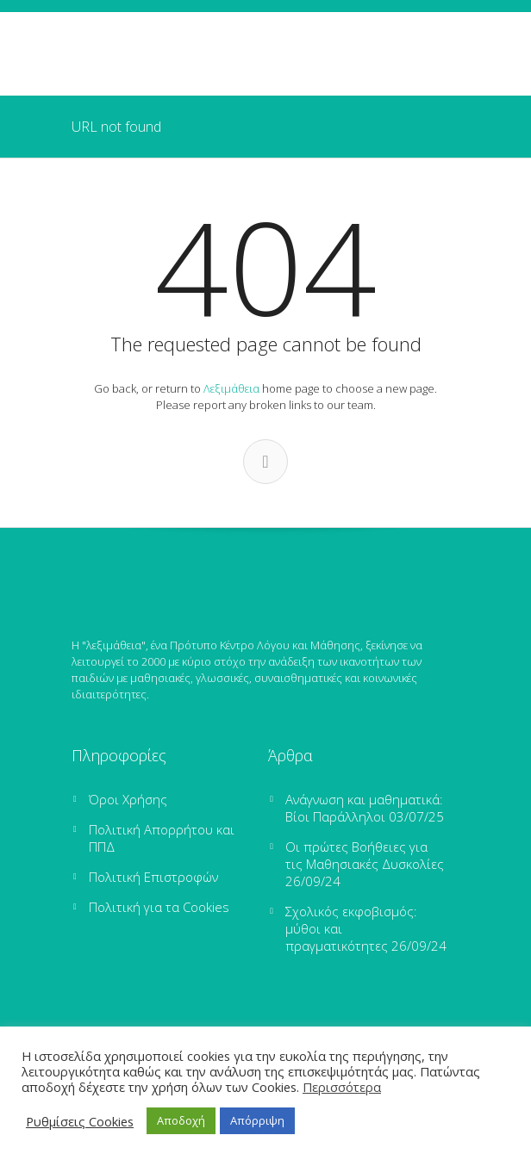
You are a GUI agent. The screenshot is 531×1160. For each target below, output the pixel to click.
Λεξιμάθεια (231, 388)
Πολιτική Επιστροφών (153, 876)
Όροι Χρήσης (128, 799)
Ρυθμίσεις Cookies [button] (80, 1121)
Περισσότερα (342, 1087)
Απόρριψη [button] (257, 1120)
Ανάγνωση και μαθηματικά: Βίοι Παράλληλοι (364, 808)
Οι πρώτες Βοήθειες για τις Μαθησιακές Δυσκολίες (364, 855)
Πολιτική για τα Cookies (159, 906)
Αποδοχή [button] (181, 1120)
